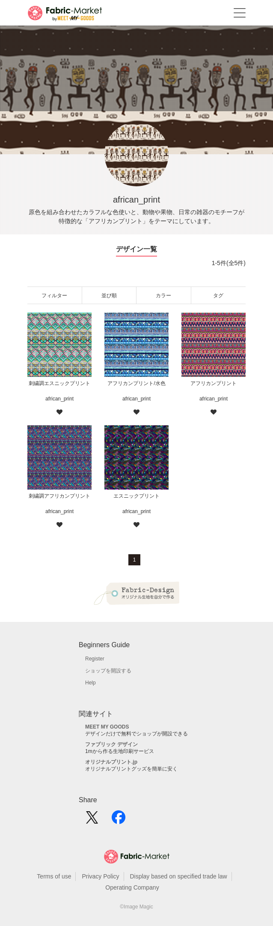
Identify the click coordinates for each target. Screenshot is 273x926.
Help (90, 683)
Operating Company (132, 887)
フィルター (54, 296)
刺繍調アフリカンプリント (59, 496)
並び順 (109, 296)
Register (94, 659)
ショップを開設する (108, 671)
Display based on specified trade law (178, 876)
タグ (218, 296)
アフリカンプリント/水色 (136, 383)
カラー (163, 296)
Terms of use (54, 876)
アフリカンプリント (213, 383)
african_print (59, 399)
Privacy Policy (100, 876)
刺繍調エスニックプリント (59, 383)
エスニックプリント (136, 496)
